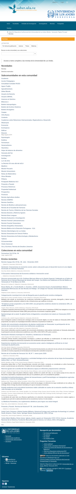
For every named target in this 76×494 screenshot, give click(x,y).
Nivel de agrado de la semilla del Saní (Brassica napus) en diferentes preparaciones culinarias (33, 369)
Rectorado (8, 436)
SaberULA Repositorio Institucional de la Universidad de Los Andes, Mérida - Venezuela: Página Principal (38, 32)
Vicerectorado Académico (12, 438)
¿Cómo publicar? (48, 444)
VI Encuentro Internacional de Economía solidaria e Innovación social (25, 273)
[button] (55, 2)
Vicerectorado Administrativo (13, 439)
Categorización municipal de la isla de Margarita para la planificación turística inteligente (31, 295)
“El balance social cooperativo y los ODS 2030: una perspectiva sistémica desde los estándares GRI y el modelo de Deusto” (36, 304)
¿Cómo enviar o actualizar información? (55, 445)
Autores (21, 46)
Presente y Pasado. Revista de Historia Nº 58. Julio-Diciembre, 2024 (24, 406)
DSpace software (46, 468)
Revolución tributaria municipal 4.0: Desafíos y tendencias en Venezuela (26, 334)
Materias (33, 46)
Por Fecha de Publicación (51, 433)
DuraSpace (68, 468)
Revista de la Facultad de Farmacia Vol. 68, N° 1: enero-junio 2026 (23, 353)
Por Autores (47, 435)
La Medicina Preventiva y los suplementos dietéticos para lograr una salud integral (29, 401)
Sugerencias (11, 486)
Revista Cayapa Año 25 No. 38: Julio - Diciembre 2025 (19, 262)
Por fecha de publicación (9, 46)
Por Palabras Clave (49, 438)
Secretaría (8, 441)
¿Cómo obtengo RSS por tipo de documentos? (56, 453)
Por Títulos (47, 436)
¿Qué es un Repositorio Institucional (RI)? (55, 451)
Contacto (4, 486)
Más (2, 425)
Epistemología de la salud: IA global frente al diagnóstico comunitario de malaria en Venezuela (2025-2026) (36, 315)
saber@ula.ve (11, 459)
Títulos (27, 46)
